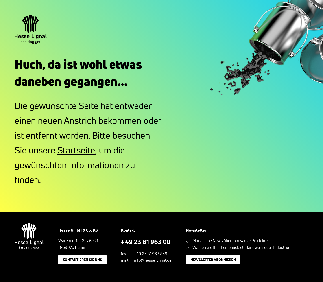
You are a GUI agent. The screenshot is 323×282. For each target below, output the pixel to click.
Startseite (76, 150)
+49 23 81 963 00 (145, 242)
